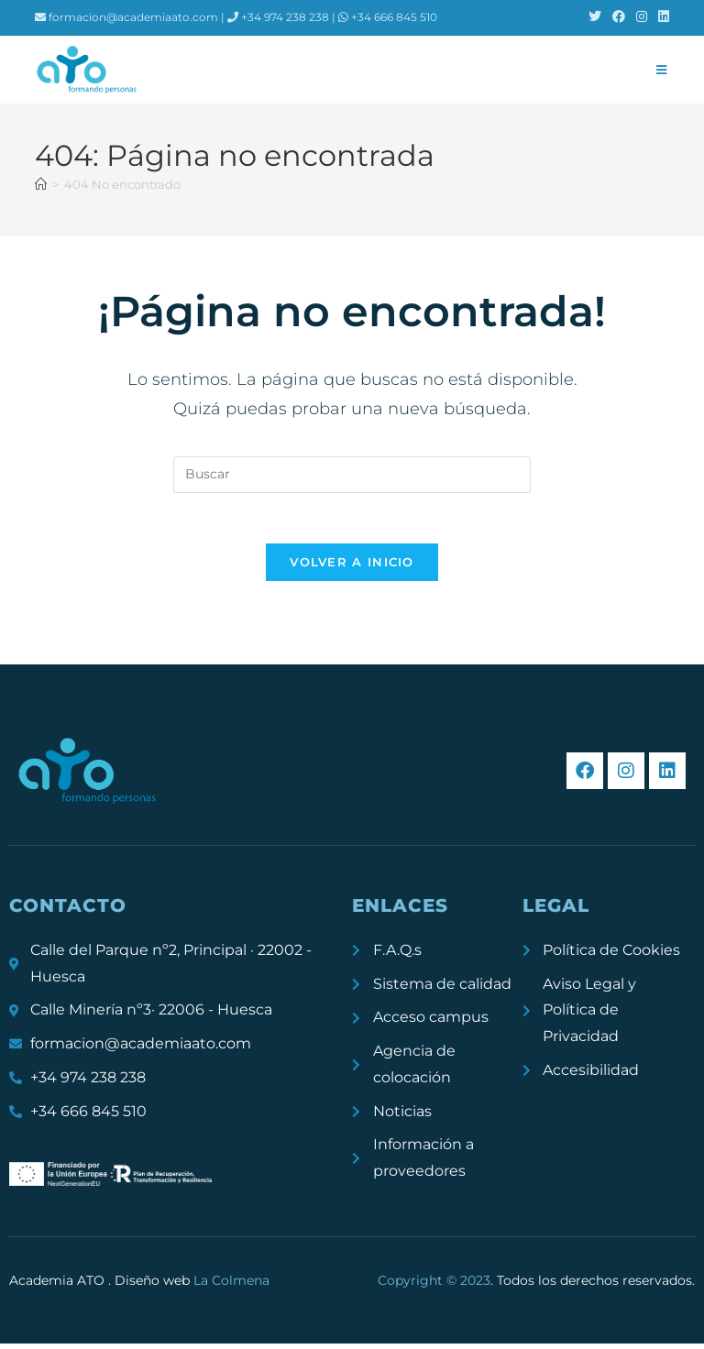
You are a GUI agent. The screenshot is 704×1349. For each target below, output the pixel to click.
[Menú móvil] (661, 69)
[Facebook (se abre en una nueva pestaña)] (619, 17)
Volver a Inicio (352, 567)
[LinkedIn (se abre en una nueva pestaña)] (661, 17)
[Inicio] (41, 184)
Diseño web (192, 1285)
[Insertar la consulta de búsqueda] (352, 474)
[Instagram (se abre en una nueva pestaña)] (642, 17)
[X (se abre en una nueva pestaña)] (595, 17)
